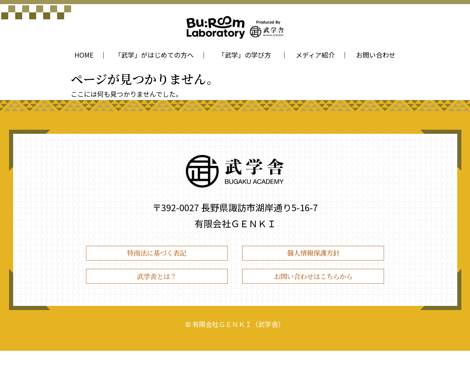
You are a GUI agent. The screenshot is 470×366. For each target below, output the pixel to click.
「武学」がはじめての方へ (154, 55)
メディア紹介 (315, 55)
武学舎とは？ (157, 287)
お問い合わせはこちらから (313, 287)
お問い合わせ (376, 55)
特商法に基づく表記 (156, 256)
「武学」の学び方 (246, 55)
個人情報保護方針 (313, 256)
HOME (83, 55)
